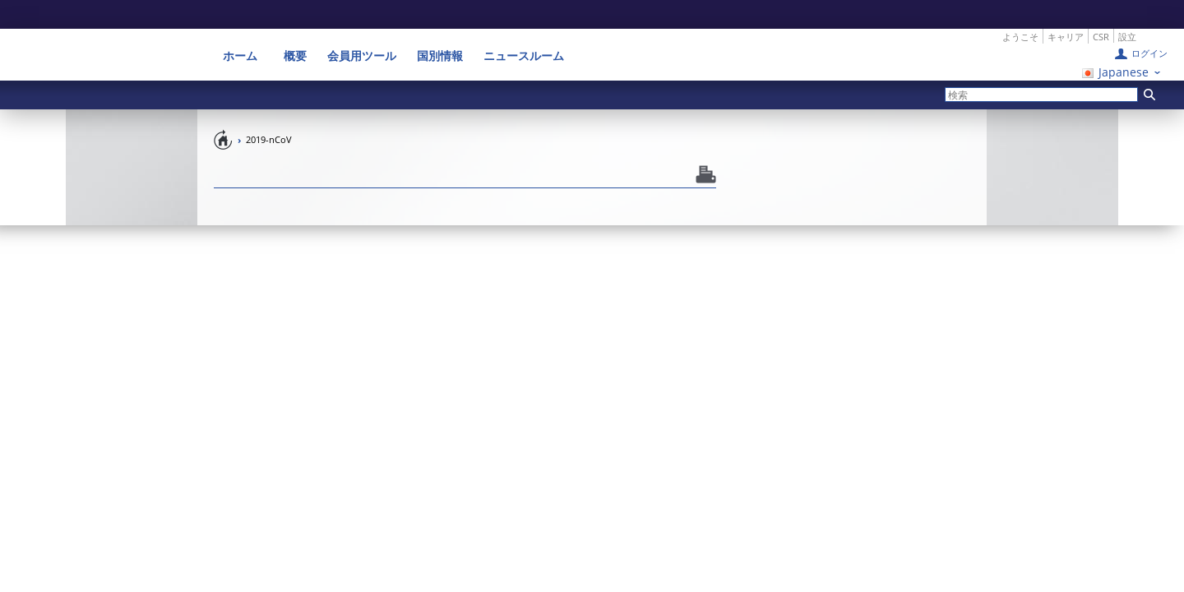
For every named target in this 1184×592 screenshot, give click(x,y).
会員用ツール (361, 27)
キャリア (1066, 8)
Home (224, 110)
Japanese (1123, 43)
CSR (1101, 8)
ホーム (246, 27)
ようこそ (1020, 8)
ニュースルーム (523, 27)
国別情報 (440, 27)
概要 (295, 27)
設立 (1127, 8)
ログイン (1149, 24)
